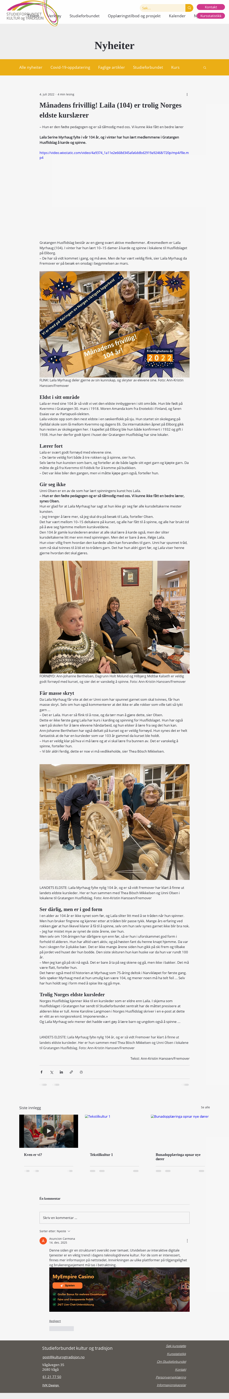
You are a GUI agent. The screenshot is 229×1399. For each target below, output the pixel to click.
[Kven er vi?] (48, 1131)
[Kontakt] (211, 7)
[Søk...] (159, 8)
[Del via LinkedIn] (61, 1072)
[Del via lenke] (71, 1072)
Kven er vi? (33, 1155)
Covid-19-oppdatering (70, 67)
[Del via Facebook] (41, 1072)
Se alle (205, 1107)
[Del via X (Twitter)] (51, 1072)
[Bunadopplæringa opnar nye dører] (180, 1131)
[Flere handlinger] (187, 94)
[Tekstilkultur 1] (114, 1131)
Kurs (175, 67)
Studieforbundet (148, 67)
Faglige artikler (111, 67)
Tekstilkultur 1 (101, 1155)
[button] (85, 16)
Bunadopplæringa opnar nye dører (178, 1157)
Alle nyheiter (30, 67)
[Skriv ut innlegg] (81, 1072)
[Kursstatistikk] (211, 16)
